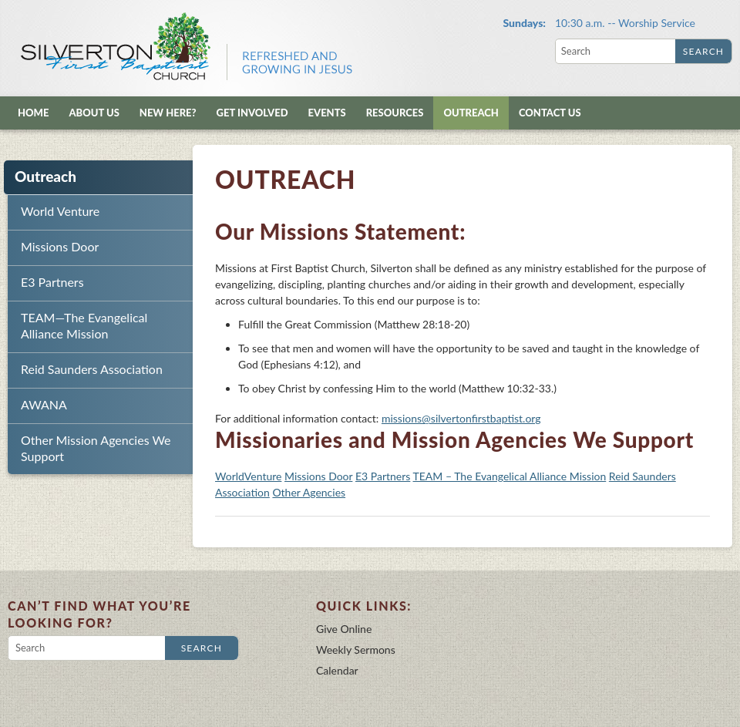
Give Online (344, 628)
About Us (94, 112)
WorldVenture (248, 476)
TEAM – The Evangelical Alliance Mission (510, 476)
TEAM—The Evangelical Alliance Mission (84, 325)
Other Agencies (308, 492)
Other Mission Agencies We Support (96, 447)
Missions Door (60, 246)
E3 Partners (52, 281)
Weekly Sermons (355, 649)
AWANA (44, 404)
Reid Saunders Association (92, 369)
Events (327, 112)
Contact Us (550, 112)
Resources (395, 112)
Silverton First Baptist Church (185, 46)
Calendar (337, 670)
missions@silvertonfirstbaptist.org (461, 418)
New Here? (168, 112)
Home (33, 112)
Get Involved (252, 112)
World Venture (60, 211)
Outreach (470, 112)
